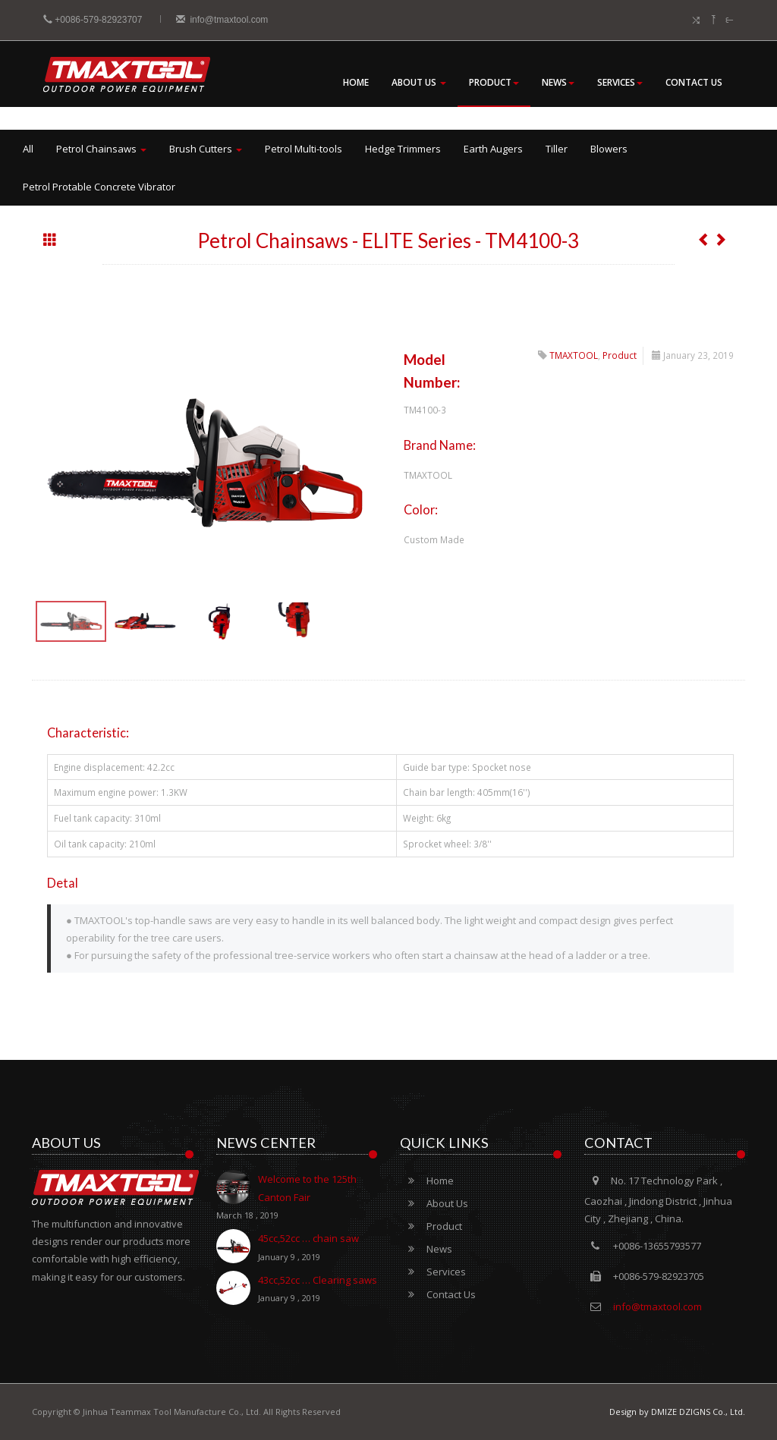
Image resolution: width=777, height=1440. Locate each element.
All (28, 149)
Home (356, 82)
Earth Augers (493, 149)
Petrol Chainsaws (101, 149)
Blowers (609, 149)
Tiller (557, 149)
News (558, 82)
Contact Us (693, 82)
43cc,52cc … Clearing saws (296, 1290)
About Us (419, 82)
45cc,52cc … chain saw (287, 1248)
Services (620, 82)
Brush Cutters (205, 149)
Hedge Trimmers (403, 149)
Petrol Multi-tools (303, 149)
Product (494, 82)
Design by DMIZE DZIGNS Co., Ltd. (677, 1411)
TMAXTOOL (573, 355)
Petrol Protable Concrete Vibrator (99, 186)
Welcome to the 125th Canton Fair (297, 1198)
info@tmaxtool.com (222, 19)
